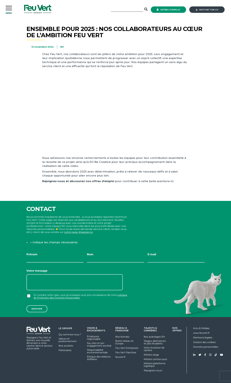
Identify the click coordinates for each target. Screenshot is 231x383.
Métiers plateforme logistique (154, 364)
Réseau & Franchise (122, 329)
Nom (91, 254)
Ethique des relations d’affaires (99, 358)
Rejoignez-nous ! (153, 370)
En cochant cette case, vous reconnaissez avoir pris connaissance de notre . (80, 296)
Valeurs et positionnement (68, 340)
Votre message (37, 271)
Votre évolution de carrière (154, 349)
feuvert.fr (120, 357)
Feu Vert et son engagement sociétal (99, 344)
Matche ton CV (207, 9)
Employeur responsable (93, 337)
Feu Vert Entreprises (126, 348)
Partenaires (65, 350)
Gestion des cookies (204, 342)
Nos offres (177, 329)
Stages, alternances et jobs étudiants (155, 342)
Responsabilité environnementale (97, 351)
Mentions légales (202, 337)
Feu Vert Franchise (125, 352)
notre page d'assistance (78, 232)
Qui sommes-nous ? (70, 334)
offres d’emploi (168, 9)
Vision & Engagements (96, 329)
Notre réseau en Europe (124, 342)
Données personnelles (205, 346)
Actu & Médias (201, 328)
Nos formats (122, 337)
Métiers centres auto (155, 359)
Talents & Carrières (150, 329)
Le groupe (65, 328)
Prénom (32, 254)
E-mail (153, 254)
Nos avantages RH (154, 337)
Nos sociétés (66, 345)
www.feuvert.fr (201, 332)
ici (172, 181)
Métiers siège (151, 354)
